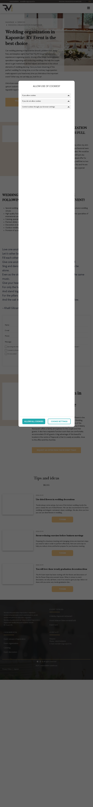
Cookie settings (59, 421)
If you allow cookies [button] (45, 95)
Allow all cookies (33, 421)
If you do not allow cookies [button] (45, 101)
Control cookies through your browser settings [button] (45, 107)
